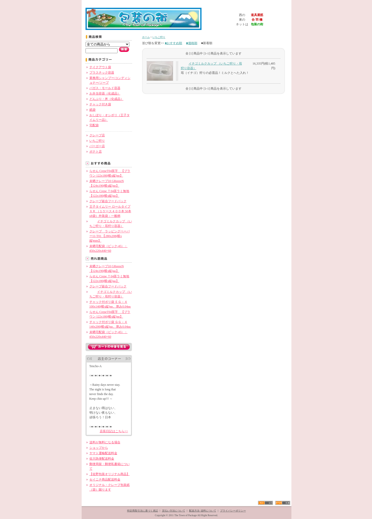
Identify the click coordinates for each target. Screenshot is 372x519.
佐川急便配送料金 (101, 458)
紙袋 (92, 110)
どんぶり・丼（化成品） (106, 99)
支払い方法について (173, 510)
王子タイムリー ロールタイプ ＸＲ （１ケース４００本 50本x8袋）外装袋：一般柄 (110, 211)
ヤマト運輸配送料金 (103, 453)
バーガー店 (97, 146)
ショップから (98, 448)
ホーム (146, 37)
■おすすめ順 (173, 43)
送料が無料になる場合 (104, 442)
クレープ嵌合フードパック (108, 201)
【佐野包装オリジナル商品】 (109, 474)
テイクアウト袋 (100, 67)
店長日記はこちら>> (114, 431)
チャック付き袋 (100, 104)
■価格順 (191, 43)
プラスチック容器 (101, 72)
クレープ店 (97, 135)
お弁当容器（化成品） (104, 93)
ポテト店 (95, 151)
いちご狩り (97, 141)
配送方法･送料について (202, 510)
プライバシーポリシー (233, 510)
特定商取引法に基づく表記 (142, 510)
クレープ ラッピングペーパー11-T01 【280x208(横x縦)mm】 (109, 236)
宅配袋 (94, 125)
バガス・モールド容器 (104, 88)
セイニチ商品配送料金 (104, 479)
